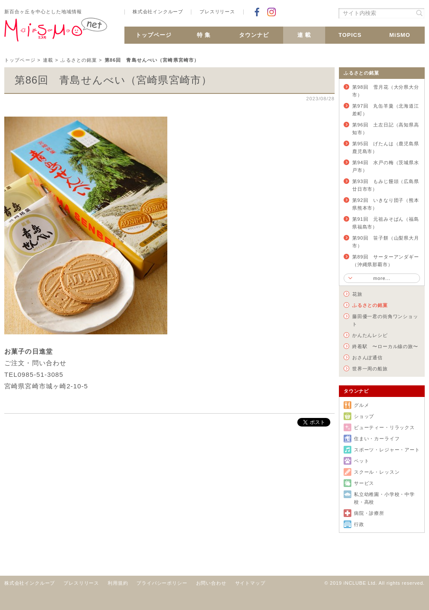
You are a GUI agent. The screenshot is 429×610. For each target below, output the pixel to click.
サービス (364, 483)
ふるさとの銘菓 (78, 60)
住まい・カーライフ (376, 438)
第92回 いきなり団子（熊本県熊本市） (385, 204)
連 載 (304, 35)
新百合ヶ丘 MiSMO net (55, 33)
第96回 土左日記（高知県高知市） (385, 128)
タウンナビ (254, 35)
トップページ (154, 35)
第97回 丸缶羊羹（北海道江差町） (385, 109)
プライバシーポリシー (161, 583)
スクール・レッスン (376, 472)
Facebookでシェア (257, 12)
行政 (359, 524)
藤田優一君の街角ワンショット (385, 320)
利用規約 (118, 583)
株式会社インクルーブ (158, 11)
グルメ (361, 405)
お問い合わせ (211, 583)
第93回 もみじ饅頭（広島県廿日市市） (385, 185)
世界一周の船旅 (370, 368)
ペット (361, 460)
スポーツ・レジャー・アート (387, 449)
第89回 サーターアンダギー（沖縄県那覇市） (385, 260)
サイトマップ (250, 583)
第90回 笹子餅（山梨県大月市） (385, 241)
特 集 (204, 35)
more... (381, 278)
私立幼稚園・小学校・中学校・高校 (384, 498)
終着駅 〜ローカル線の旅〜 (385, 346)
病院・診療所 (369, 513)
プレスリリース (217, 11)
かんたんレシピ (370, 335)
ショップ (364, 416)
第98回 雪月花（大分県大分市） (385, 90)
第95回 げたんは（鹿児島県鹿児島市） (385, 147)
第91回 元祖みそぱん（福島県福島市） (385, 222)
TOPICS (350, 35)
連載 (48, 60)
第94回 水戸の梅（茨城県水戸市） (385, 166)
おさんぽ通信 (367, 357)
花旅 (357, 294)
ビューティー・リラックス (384, 427)
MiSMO (400, 35)
